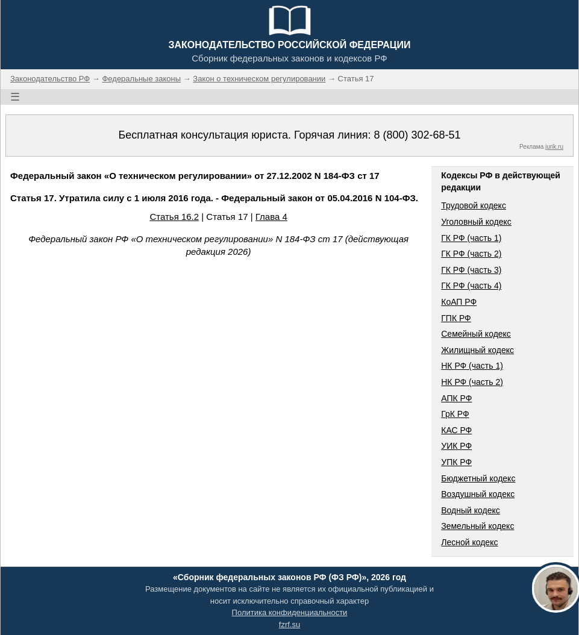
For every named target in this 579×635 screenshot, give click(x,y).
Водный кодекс (470, 510)
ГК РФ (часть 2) (471, 253)
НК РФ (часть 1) (472, 366)
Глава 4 (271, 216)
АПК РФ (456, 398)
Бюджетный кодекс (478, 478)
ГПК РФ (456, 318)
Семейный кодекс (476, 334)
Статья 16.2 (174, 216)
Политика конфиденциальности (290, 612)
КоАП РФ (459, 302)
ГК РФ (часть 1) (471, 238)
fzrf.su (289, 624)
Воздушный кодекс (478, 494)
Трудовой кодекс (473, 205)
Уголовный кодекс (476, 222)
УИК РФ (456, 446)
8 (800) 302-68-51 (417, 135)
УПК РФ (456, 462)
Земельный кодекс (477, 526)
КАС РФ (456, 430)
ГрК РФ (455, 414)
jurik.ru (554, 146)
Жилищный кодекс (477, 350)
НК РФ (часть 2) (472, 382)
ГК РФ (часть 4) (471, 285)
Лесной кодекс (469, 542)
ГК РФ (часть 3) (471, 270)
